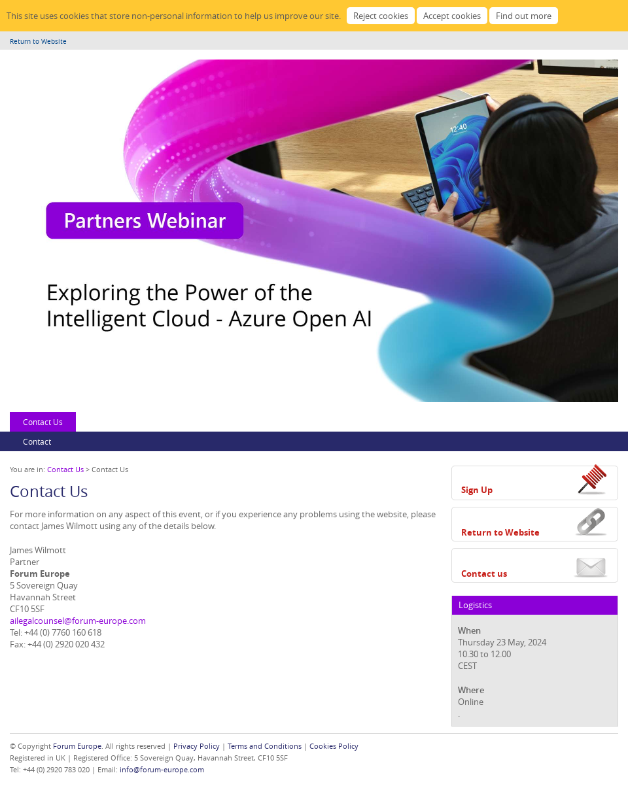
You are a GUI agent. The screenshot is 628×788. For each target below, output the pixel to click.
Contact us (484, 573)
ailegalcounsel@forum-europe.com (78, 620)
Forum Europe (77, 746)
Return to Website (38, 41)
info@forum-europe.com (162, 769)
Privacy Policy (196, 746)
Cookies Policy (333, 746)
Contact (37, 441)
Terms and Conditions (265, 746)
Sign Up (477, 490)
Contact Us (43, 422)
